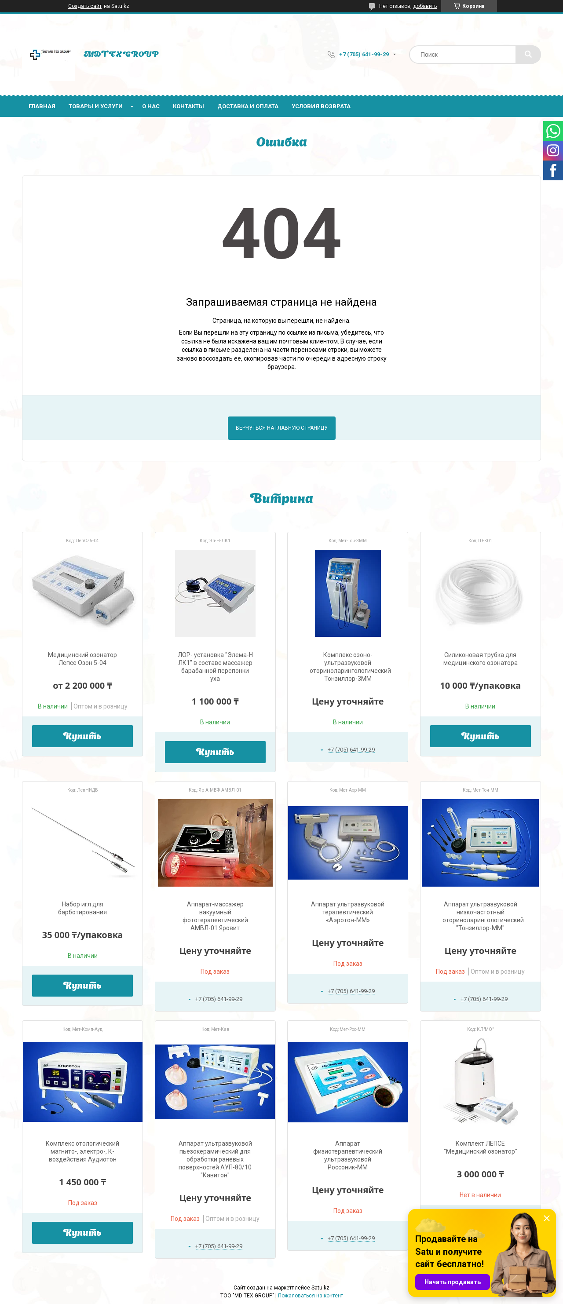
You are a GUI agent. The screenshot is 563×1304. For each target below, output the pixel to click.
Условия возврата (321, 106)
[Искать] (528, 54)
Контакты (188, 106)
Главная (42, 106)
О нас (151, 106)
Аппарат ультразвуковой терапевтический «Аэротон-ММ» (347, 912)
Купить (82, 737)
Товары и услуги (96, 106)
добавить (425, 6)
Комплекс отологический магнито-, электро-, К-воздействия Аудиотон (82, 1151)
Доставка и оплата (247, 106)
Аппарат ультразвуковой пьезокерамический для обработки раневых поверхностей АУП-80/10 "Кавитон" (215, 1159)
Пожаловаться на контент (310, 1296)
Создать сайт (85, 6)
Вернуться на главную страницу (282, 428)
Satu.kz (320, 1288)
